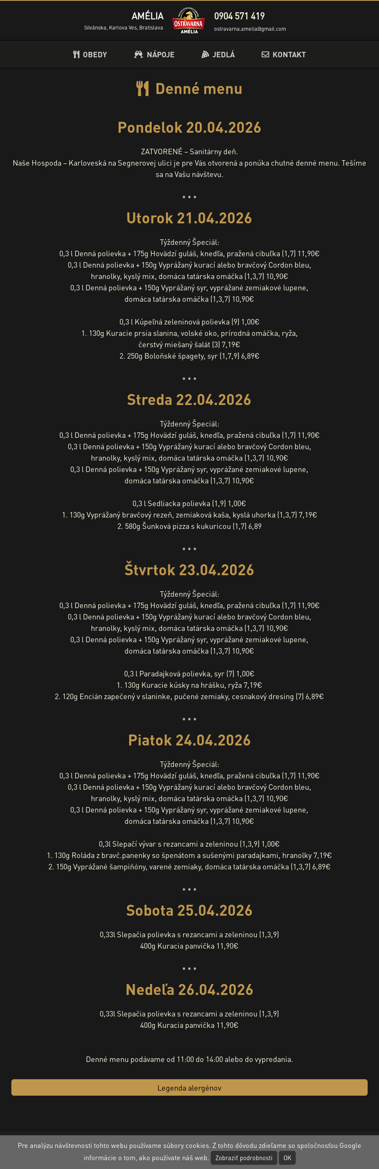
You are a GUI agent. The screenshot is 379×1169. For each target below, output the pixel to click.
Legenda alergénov (189, 1087)
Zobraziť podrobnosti (244, 1157)
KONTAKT (284, 54)
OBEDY (90, 54)
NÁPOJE (154, 54)
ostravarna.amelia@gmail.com (250, 28)
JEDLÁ (218, 54)
